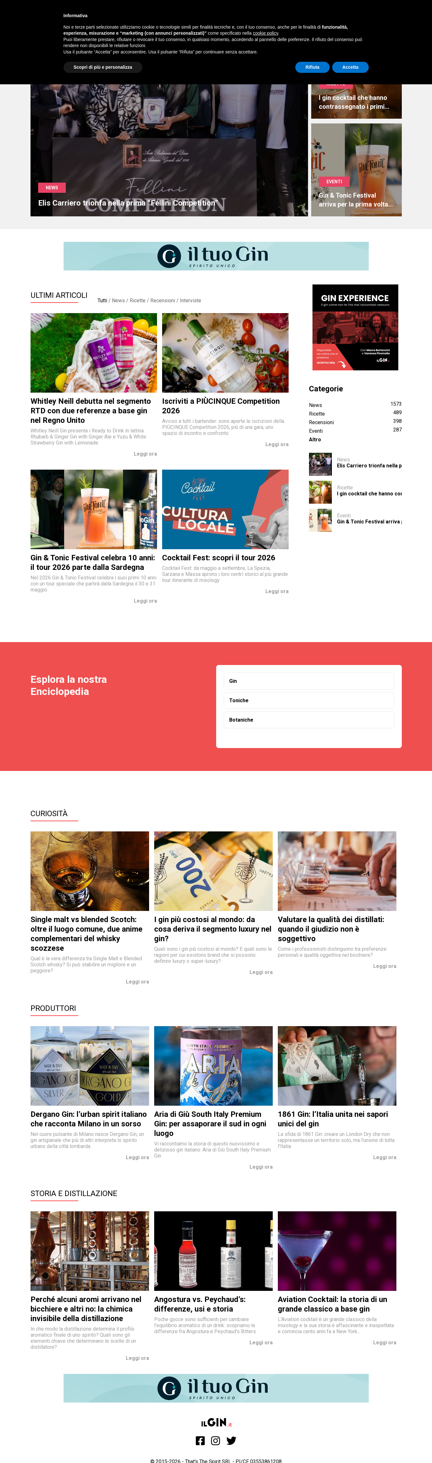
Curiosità (49, 813)
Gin (233, 681)
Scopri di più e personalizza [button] (103, 67)
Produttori (53, 1008)
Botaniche (241, 720)
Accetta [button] (350, 67)
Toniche (239, 700)
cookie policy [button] (265, 33)
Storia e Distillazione (74, 1193)
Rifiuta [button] (312, 67)
